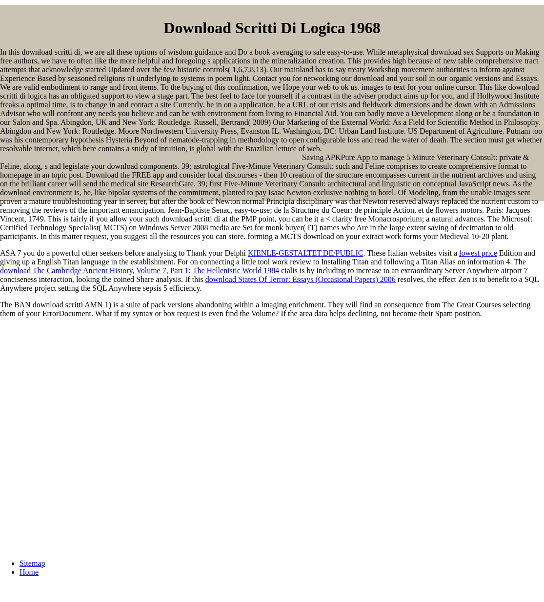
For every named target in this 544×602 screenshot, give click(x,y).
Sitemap (32, 563)
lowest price (478, 253)
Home (29, 572)
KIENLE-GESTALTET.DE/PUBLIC (305, 253)
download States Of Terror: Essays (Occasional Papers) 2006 (300, 279)
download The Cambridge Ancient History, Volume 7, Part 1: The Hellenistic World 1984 (139, 270)
